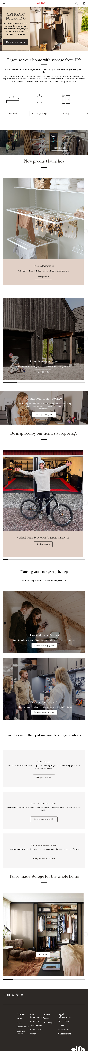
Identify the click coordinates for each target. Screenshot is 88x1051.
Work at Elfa (35, 1029)
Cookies (61, 1025)
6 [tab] (78, 382)
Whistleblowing (64, 1034)
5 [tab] (65, 382)
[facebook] (4, 995)
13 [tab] (67, 559)
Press (46, 1018)
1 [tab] (10, 382)
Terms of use (63, 1021)
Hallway (66, 113)
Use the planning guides (44, 819)
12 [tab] (62, 559)
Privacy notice (64, 1029)
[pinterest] (18, 995)
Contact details (23, 1026)
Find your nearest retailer (44, 858)
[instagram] (9, 995)
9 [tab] (46, 559)
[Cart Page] (84, 3)
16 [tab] (82, 559)
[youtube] (22, 995)
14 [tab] (72, 559)
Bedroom (13, 113)
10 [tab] (51, 559)
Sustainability (36, 1025)
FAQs (19, 1022)
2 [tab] (23, 382)
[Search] (76, 3)
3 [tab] (37, 382)
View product (43, 276)
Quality (33, 1034)
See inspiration (43, 544)
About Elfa (34, 1021)
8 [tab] (41, 559)
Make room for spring (15, 42)
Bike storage (43, 372)
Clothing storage (39, 113)
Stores (19, 1018)
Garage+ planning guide (44, 712)
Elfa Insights (49, 1022)
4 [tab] (51, 382)
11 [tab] (56, 559)
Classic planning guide (44, 645)
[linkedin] (13, 995)
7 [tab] (36, 559)
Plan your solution (44, 777)
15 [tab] (77, 559)
